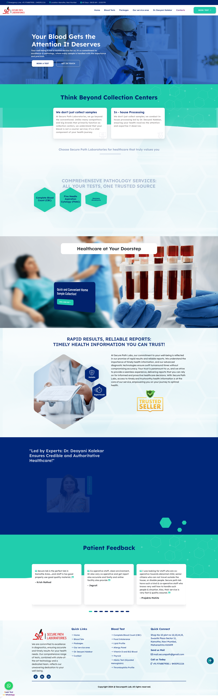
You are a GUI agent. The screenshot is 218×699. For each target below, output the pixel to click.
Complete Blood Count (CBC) (126, 635)
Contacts (180, 10)
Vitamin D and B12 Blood (124, 651)
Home (97, 10)
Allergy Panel (118, 647)
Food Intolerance (120, 639)
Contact (76, 656)
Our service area (141, 10)
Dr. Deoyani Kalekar (162, 10)
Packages (124, 10)
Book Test (204, 10)
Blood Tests (109, 10)
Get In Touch (77, 63)
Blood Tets (77, 639)
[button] (90, 611)
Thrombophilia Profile (122, 667)
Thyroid (116, 656)
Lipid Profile (118, 643)
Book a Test (33, 63)
